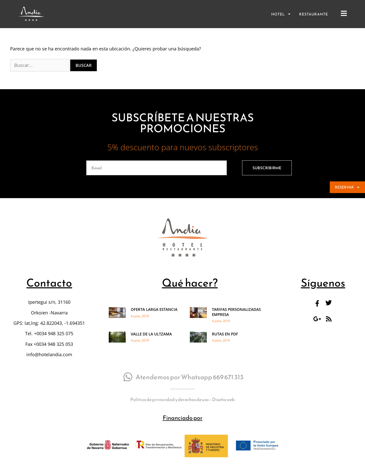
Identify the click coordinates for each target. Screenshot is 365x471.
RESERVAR (347, 187)
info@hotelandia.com (49, 363)
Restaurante (313, 14)
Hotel (281, 14)
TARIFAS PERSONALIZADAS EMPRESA (236, 321)
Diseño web (223, 408)
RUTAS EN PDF (225, 342)
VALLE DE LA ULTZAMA (151, 342)
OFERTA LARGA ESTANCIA (154, 318)
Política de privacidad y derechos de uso (169, 408)
